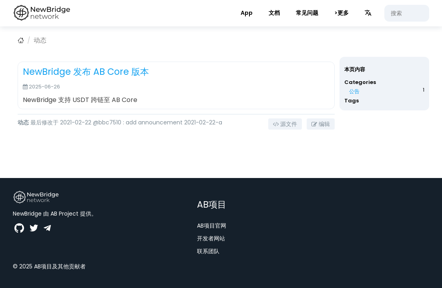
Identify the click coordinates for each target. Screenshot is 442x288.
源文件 (285, 124)
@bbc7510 (107, 122)
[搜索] (406, 13)
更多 (343, 13)
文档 (274, 13)
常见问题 (307, 13)
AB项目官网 (211, 226)
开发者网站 (211, 238)
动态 (40, 40)
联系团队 (208, 251)
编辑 (320, 124)
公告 (354, 91)
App (247, 13)
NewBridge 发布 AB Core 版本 (86, 71)
